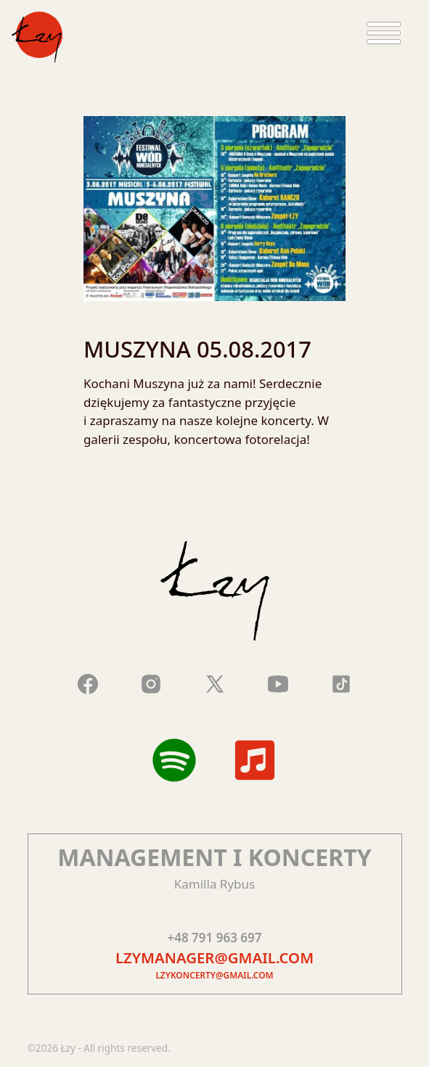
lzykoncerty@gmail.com (214, 975)
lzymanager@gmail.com (214, 957)
